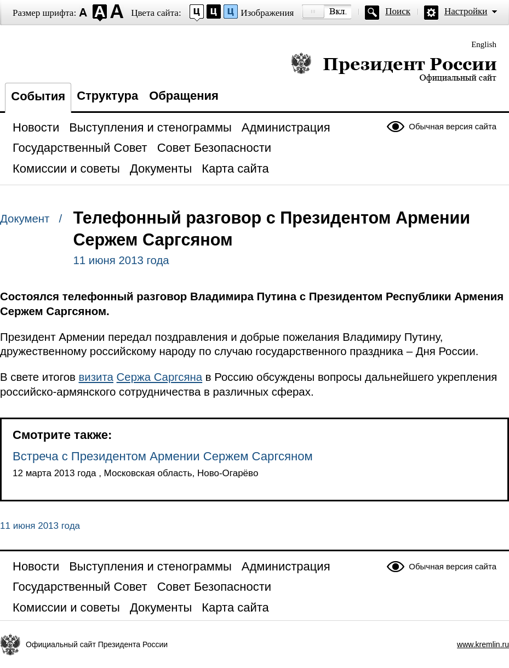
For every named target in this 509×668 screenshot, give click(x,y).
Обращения (184, 95)
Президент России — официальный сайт (393, 67)
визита (96, 377)
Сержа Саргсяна (160, 377)
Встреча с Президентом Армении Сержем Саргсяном (163, 456)
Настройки (465, 11)
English (483, 44)
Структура (107, 95)
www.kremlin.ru (483, 644)
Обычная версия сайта (452, 126)
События (38, 96)
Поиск (397, 11)
